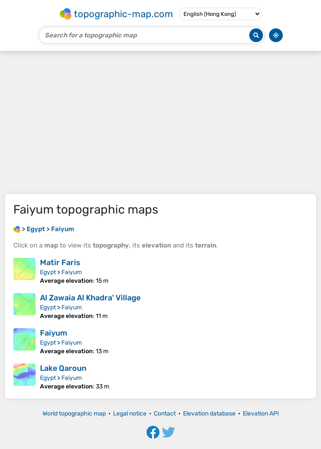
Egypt (48, 272)
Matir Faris (60, 262)
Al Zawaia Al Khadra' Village (90, 297)
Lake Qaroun (63, 368)
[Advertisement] (160, 122)
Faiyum (71, 272)
